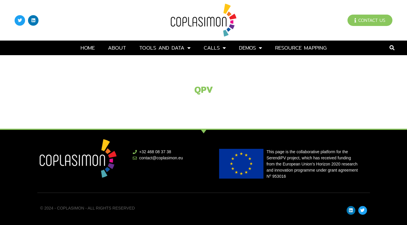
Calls (215, 47)
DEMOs (250, 47)
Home (88, 47)
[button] (392, 48)
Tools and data (165, 47)
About (117, 47)
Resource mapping (301, 47)
